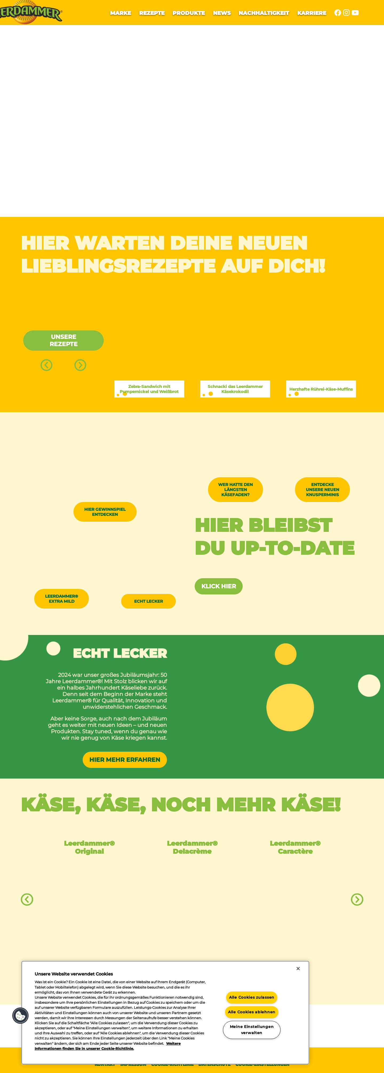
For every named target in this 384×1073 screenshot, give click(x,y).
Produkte (189, 13)
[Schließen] (298, 968)
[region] (165, 1012)
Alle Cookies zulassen (251, 997)
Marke (120, 13)
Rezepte (152, 13)
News (222, 13)
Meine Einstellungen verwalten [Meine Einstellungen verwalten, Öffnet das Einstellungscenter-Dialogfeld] (252, 1029)
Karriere (311, 13)
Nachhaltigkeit (264, 13)
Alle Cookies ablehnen (251, 1012)
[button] (20, 1015)
